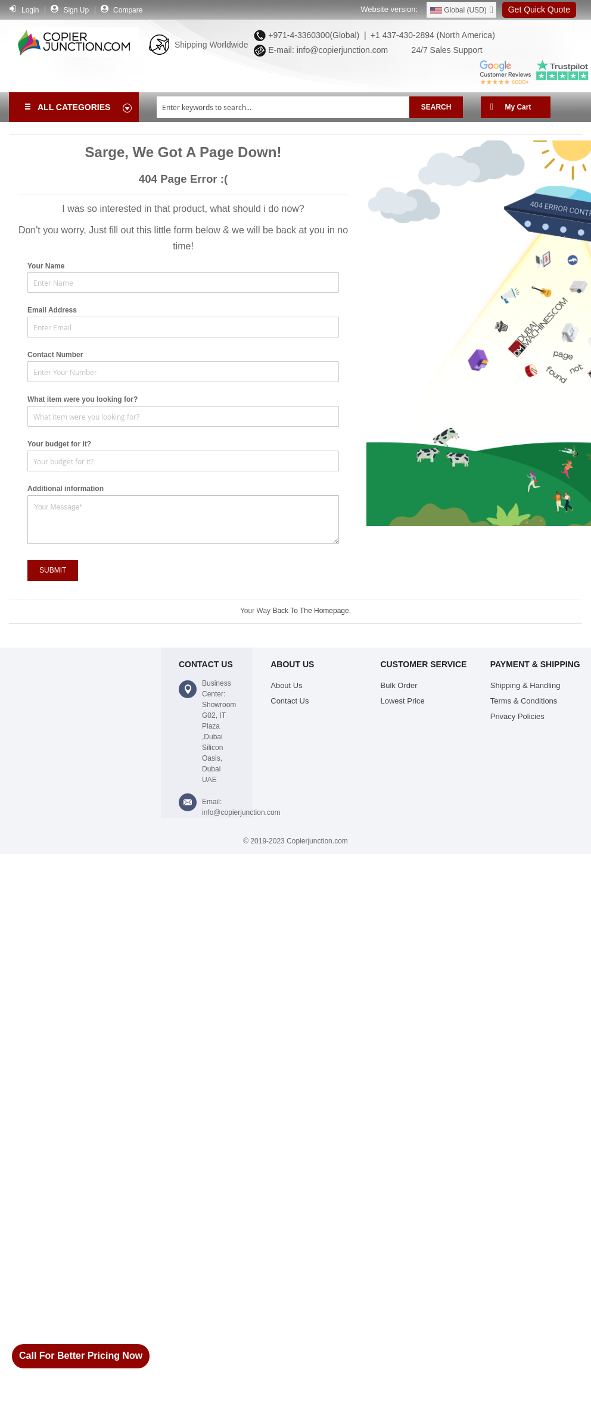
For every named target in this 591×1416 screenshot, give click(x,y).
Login (30, 10)
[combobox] (283, 107)
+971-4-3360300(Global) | (314, 35)
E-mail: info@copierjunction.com (325, 50)
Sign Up (76, 10)
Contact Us (289, 700)
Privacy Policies (517, 716)
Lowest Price (403, 700)
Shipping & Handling (525, 685)
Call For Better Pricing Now (80, 1356)
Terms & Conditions (524, 700)
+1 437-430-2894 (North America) (431, 35)
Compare (127, 10)
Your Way (256, 611)
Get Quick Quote (539, 9)
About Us (286, 685)
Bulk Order (399, 685)
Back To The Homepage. (311, 611)
